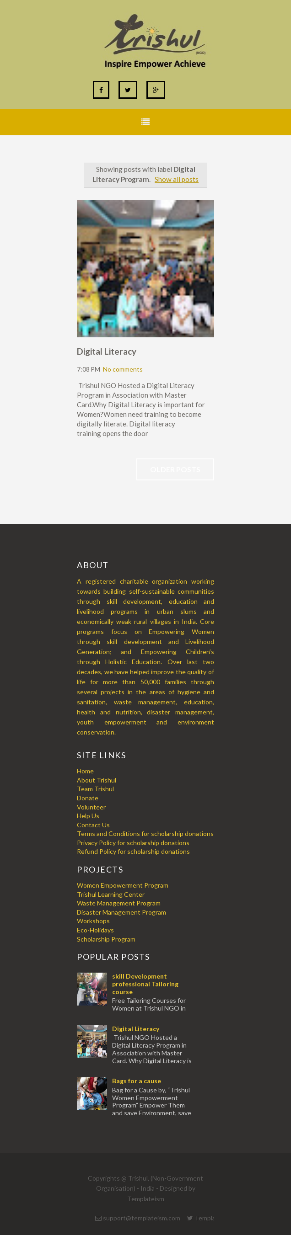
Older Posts (175, 469)
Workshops (93, 921)
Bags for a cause (136, 1081)
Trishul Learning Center (111, 894)
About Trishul (96, 780)
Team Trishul (95, 789)
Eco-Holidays (95, 930)
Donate (87, 798)
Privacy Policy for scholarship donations (133, 842)
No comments (123, 369)
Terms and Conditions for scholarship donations (145, 833)
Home (85, 771)
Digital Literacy (106, 351)
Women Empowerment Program (122, 885)
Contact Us (93, 825)
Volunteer (91, 807)
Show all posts (177, 179)
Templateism (145, 1199)
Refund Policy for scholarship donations (133, 851)
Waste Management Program (119, 903)
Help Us (88, 816)
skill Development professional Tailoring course (145, 983)
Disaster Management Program (121, 912)
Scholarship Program (106, 939)
